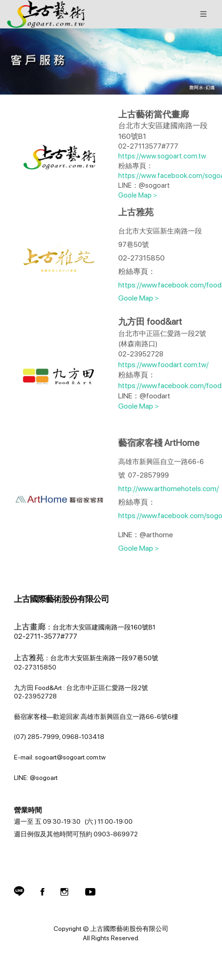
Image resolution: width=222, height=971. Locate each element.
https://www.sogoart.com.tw (162, 156)
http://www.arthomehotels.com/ (169, 488)
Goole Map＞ (138, 195)
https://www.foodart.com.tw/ (163, 364)
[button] (19, 892)
